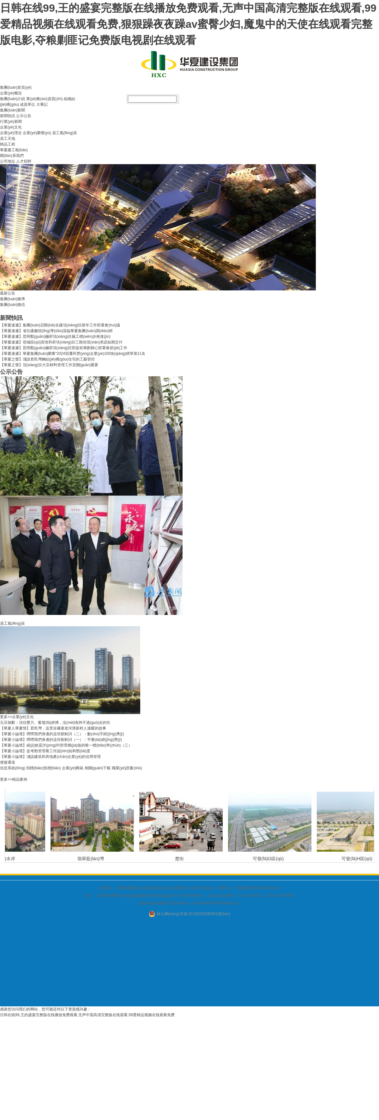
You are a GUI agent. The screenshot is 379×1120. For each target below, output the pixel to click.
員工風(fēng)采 (64, 133)
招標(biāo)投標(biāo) (43, 768)
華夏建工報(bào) (14, 150)
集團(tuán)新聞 (12, 110)
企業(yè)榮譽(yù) (37, 133)
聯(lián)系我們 (12, 155)
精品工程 (7, 144)
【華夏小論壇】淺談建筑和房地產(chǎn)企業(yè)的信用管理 (50, 756)
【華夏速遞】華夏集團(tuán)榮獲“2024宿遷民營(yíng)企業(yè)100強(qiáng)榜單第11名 (72, 353)
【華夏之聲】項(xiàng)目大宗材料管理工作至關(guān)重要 (49, 365)
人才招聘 (23, 161)
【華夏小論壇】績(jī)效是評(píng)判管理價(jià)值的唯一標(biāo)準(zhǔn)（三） (66, 745)
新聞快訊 (7, 116)
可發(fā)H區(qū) (357, 858)
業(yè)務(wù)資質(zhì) (44, 99)
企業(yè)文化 (11, 127)
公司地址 (7, 161)
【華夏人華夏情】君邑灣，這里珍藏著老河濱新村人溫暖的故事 (53, 728)
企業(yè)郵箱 (73, 768)
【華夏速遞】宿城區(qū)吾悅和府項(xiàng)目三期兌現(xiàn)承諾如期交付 (61, 342)
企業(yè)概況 (11, 93)
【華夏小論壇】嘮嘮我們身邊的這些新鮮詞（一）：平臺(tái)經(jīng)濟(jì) (61, 739)
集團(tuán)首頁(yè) (16, 87)
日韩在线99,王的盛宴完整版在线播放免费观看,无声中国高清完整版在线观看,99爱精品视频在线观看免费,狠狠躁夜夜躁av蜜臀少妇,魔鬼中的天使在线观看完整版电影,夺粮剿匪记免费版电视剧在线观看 (188, 24)
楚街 (180, 858)
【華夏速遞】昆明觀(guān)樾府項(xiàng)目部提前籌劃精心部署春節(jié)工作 (63, 348)
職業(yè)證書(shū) (127, 768)
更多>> (6, 717)
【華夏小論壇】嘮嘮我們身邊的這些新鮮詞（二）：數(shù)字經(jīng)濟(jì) (62, 734)
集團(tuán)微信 (12, 304)
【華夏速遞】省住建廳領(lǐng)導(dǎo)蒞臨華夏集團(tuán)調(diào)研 (56, 331)
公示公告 (23, 116)
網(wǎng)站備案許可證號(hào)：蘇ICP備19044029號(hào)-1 (189, 903)
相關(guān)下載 (98, 768)
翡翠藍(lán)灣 (91, 858)
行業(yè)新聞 (11, 121)
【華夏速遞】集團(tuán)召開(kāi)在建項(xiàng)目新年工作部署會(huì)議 (60, 325)
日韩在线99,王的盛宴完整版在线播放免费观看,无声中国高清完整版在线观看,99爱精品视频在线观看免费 (87, 1015)
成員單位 (27, 104)
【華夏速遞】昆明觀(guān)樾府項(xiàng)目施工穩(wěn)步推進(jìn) (55, 336)
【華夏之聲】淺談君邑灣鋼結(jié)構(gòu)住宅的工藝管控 (47, 359)
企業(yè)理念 (11, 133)
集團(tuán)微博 (12, 299)
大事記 (42, 104)
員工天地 (7, 138)
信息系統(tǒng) (12, 768)
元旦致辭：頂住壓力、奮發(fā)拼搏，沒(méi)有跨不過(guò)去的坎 (55, 722)
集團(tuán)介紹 (12, 99)
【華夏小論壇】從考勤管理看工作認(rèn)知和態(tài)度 (45, 751)
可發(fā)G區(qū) (269, 858)
